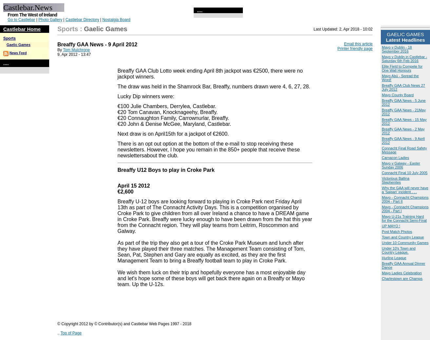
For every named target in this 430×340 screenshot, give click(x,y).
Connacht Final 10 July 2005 (404, 173)
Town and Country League (403, 237)
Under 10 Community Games (405, 243)
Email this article (358, 44)
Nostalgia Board (116, 19)
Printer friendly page (355, 48)
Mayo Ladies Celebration (402, 273)
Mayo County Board (398, 95)
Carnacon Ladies (395, 158)
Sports (9, 38)
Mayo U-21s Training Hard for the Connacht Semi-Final (404, 218)
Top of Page (71, 333)
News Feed (18, 53)
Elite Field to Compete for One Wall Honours (402, 68)
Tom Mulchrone (76, 50)
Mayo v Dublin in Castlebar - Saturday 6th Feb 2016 (404, 59)
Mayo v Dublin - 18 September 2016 (397, 49)
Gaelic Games (18, 45)
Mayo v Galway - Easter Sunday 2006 (401, 165)
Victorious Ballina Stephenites (395, 180)
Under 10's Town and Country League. (399, 250)
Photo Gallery (50, 19)
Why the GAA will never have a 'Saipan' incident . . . (405, 190)
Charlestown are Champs (402, 279)
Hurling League (394, 258)
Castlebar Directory (82, 19)
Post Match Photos (397, 232)
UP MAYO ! (391, 226)
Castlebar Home (22, 29)
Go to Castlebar (21, 19)
